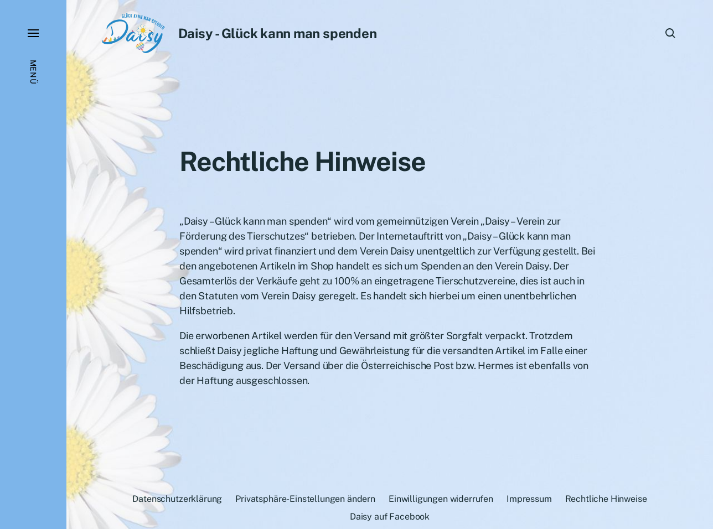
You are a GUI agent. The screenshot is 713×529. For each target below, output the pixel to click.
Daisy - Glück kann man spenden (277, 33)
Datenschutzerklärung (177, 499)
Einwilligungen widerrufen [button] (441, 499)
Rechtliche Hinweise (606, 499)
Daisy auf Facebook (390, 516)
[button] (33, 264)
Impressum (529, 499)
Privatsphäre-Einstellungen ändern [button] (305, 499)
